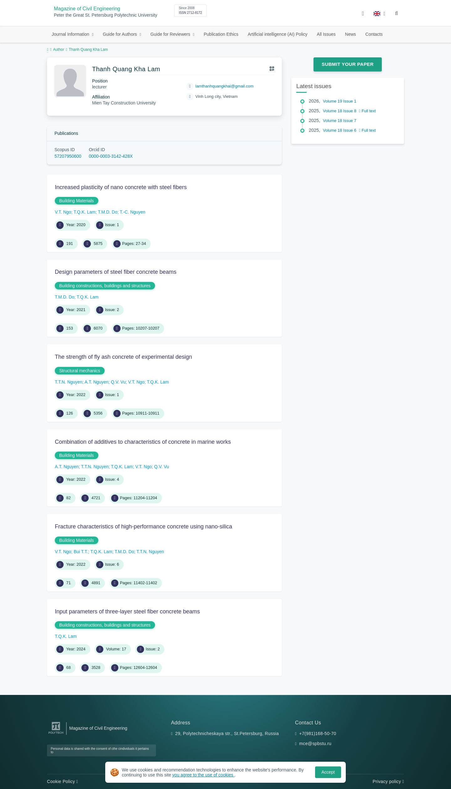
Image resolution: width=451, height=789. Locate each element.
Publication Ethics (221, 34)
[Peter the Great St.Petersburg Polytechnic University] (56, 734)
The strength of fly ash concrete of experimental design (123, 357)
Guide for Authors (120, 34)
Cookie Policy (62, 781)
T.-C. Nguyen (132, 211)
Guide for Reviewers (170, 34)
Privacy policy (388, 781)
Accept (328, 772)
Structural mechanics (79, 370)
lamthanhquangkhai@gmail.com (224, 86)
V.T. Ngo (63, 211)
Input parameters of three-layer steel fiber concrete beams (127, 611)
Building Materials (76, 200)
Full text (367, 111)
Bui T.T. (81, 551)
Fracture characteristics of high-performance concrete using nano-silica (143, 526)
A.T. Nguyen (96, 381)
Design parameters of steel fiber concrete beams (115, 272)
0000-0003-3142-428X (111, 156)
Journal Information (71, 34)
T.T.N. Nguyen (68, 381)
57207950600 (67, 156)
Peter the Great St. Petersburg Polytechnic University (105, 15)
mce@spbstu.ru (315, 743)
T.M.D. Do (107, 211)
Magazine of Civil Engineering (87, 8)
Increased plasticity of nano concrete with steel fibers (121, 187)
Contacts (374, 34)
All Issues (326, 34)
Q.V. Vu (118, 381)
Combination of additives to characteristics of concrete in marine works (143, 442)
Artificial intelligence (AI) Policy (278, 34)
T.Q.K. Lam (85, 211)
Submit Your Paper (348, 64)
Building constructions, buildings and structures (105, 285)
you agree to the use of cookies (203, 774)
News (350, 34)
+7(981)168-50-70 (317, 733)
